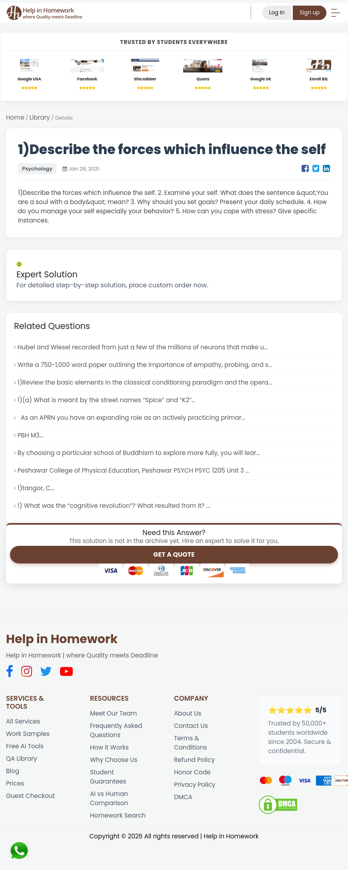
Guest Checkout (30, 796)
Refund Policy (194, 760)
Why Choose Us (114, 760)
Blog (12, 771)
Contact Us (191, 726)
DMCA (183, 797)
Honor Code (192, 772)
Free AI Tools (25, 746)
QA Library (21, 758)
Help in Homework (62, 639)
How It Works (109, 747)
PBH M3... (31, 435)
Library (40, 117)
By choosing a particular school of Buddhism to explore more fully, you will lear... (139, 453)
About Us (187, 713)
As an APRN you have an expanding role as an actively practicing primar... (131, 417)
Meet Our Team (113, 713)
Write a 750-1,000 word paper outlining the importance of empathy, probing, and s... (145, 365)
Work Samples (28, 734)
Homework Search (118, 815)
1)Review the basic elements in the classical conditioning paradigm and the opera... (145, 382)
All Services (23, 721)
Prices (15, 783)
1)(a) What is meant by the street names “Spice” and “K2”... (107, 400)
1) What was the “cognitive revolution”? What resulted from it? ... (114, 505)
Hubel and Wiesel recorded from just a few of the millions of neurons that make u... (143, 347)
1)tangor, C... (36, 488)
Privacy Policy (194, 784)
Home (15, 117)
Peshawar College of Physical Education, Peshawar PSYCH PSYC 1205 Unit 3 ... (134, 470)
